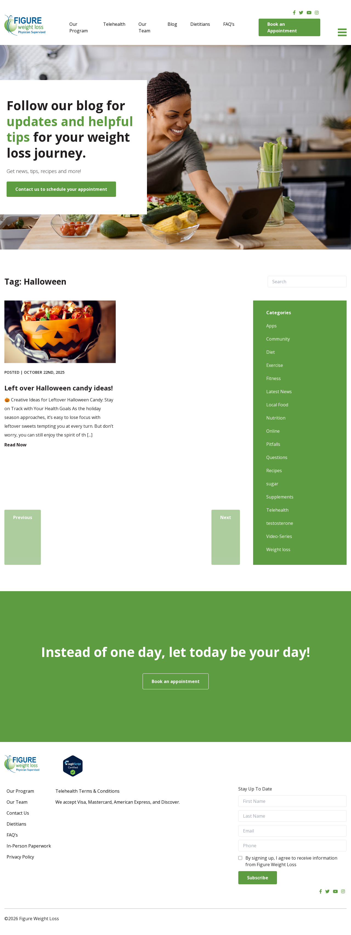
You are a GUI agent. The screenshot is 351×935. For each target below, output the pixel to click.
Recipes (274, 470)
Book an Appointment (282, 27)
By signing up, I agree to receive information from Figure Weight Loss (291, 861)
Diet (270, 352)
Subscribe (257, 878)
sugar (272, 484)
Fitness (273, 378)
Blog (172, 24)
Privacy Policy (20, 857)
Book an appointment (176, 681)
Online (273, 431)
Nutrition (275, 418)
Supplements (279, 497)
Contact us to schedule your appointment (61, 189)
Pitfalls (273, 444)
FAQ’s (228, 24)
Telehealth (114, 24)
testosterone (279, 523)
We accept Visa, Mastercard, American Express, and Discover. (117, 802)
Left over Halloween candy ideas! (58, 387)
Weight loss (278, 549)
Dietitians (200, 24)
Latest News (279, 392)
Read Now (15, 445)
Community (278, 339)
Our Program (78, 27)
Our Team (144, 27)
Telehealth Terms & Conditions (87, 791)
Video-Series (279, 536)
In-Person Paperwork (29, 846)
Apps (271, 326)
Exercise (274, 365)
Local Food (277, 405)
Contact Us (18, 813)
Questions (276, 457)
